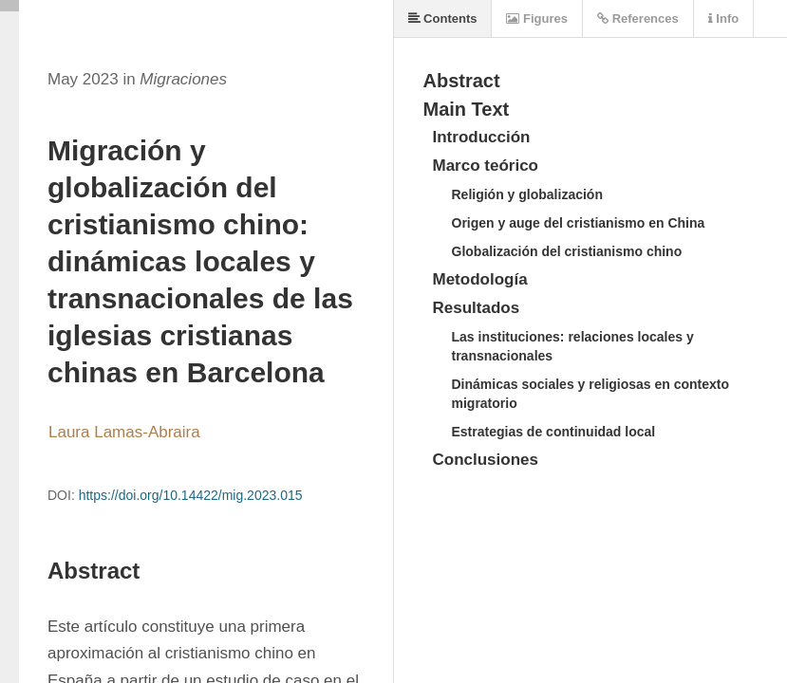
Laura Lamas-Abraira (124, 432)
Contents (443, 18)
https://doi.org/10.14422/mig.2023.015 (191, 495)
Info (723, 18)
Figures (537, 18)
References (638, 18)
